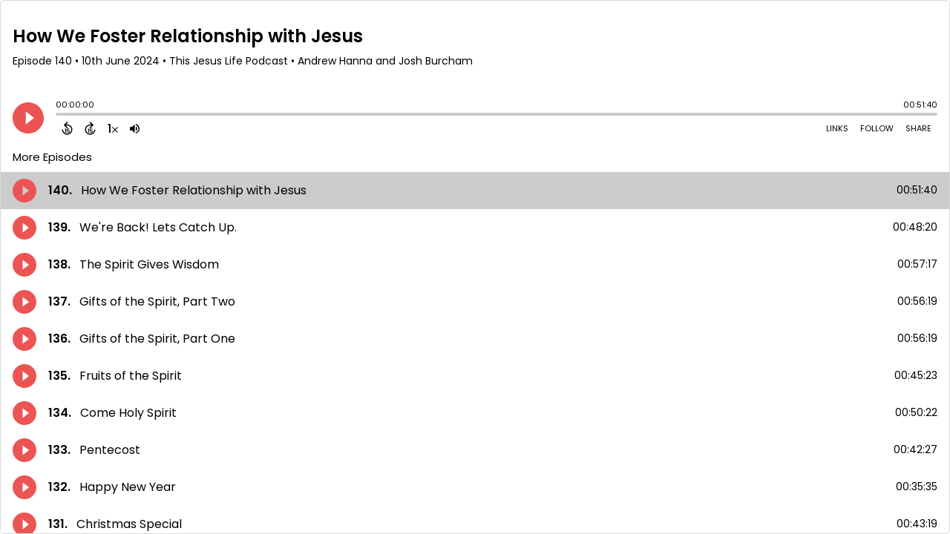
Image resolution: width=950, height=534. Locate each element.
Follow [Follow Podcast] (877, 128)
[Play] (28, 118)
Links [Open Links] (837, 128)
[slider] (59, 115)
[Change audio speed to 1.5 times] (113, 128)
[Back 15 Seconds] (67, 128)
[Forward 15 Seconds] (90, 128)
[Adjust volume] (134, 128)
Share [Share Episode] (918, 128)
